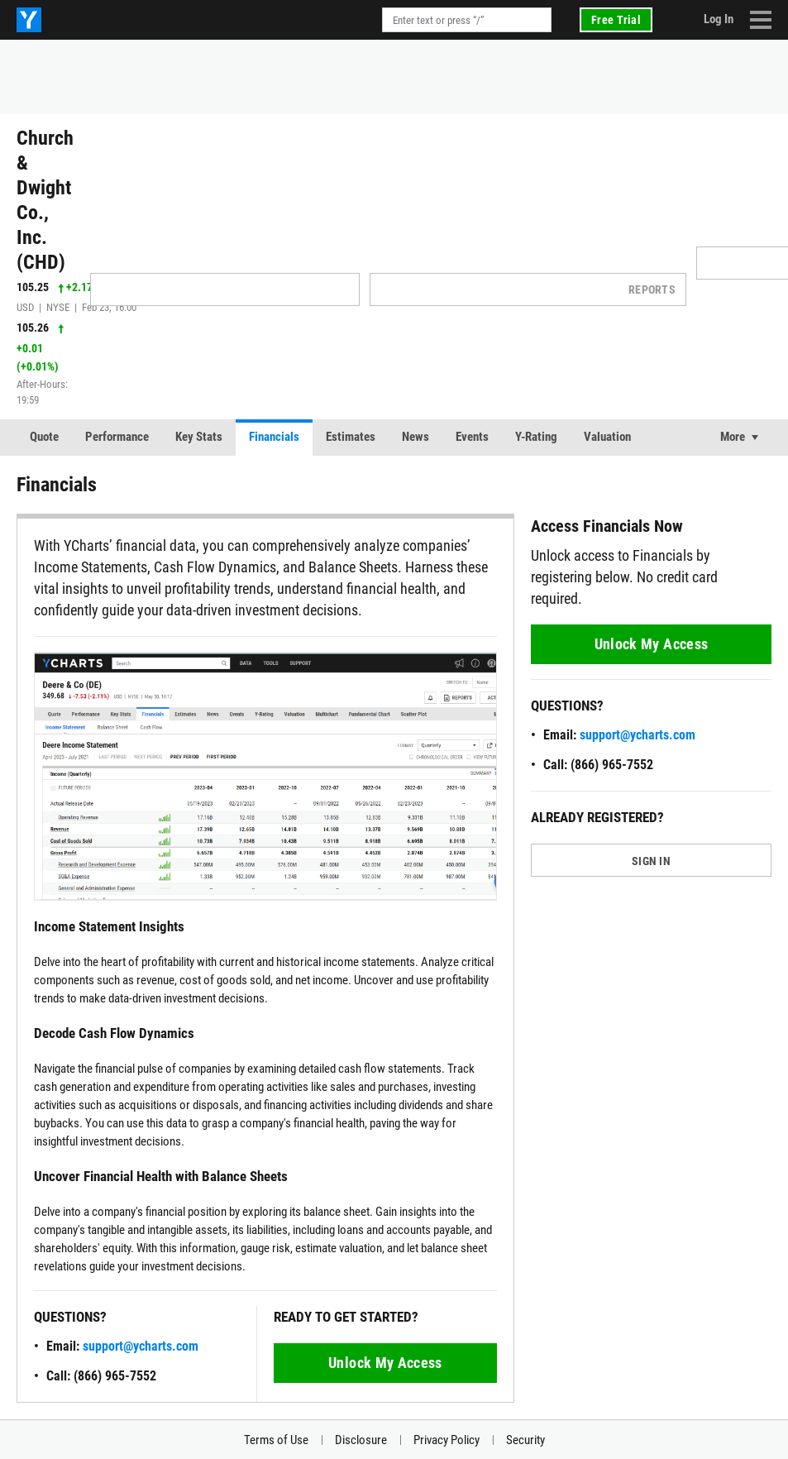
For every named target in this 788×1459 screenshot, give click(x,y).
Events (472, 436)
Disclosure (361, 1440)
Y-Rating (536, 436)
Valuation (607, 436)
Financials (274, 436)
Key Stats (198, 436)
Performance (117, 436)
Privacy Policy (446, 1440)
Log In (718, 19)
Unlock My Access (385, 1362)
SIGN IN (651, 861)
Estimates (350, 436)
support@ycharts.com (140, 1346)
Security (525, 1440)
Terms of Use (276, 1440)
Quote (44, 436)
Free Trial (616, 19)
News (415, 436)
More (732, 436)
